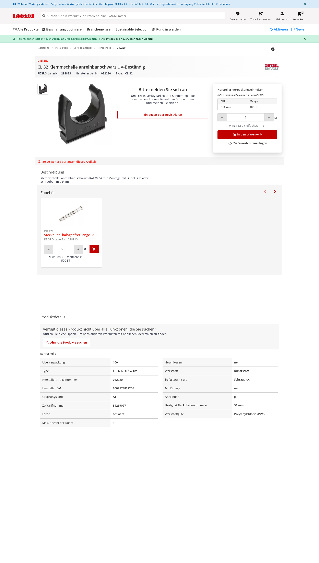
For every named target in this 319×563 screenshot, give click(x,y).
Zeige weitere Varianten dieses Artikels (66, 162)
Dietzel (42, 60)
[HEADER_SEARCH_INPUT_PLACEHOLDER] (133, 16)
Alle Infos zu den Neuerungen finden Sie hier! (126, 38)
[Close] (304, 4)
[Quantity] (246, 117)
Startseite (43, 47)
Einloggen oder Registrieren (162, 115)
